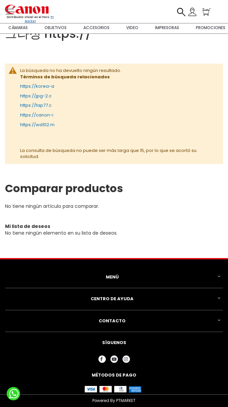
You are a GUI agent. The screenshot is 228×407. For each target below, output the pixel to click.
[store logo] (27, 9)
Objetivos (56, 27)
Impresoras (167, 27)
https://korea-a (37, 86)
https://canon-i (36, 115)
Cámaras (18, 27)
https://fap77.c (36, 105)
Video (132, 27)
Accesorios (96, 27)
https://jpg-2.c (36, 96)
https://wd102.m (37, 124)
